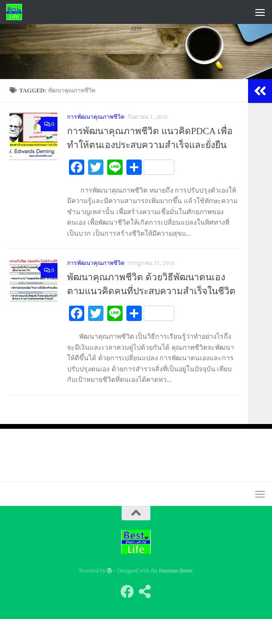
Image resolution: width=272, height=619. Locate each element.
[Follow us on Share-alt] (144, 591)
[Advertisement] (136, 124)
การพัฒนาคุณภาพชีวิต (96, 263)
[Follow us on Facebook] (127, 591)
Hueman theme (176, 571)
